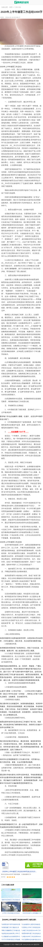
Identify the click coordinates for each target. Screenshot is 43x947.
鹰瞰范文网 (18, 944)
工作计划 (17, 7)
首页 (11, 7)
